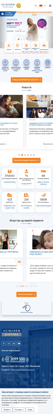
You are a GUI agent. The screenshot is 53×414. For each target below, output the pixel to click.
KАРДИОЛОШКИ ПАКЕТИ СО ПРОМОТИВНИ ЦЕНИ (34, 14)
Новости (8, 97)
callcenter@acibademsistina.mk (22, 370)
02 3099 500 (26, 51)
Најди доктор (26, 184)
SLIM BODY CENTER (26, 68)
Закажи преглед (9, 182)
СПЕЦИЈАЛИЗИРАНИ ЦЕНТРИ (26, 80)
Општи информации (43, 206)
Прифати (7, 410)
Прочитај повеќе (26, 144)
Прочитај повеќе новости (26, 160)
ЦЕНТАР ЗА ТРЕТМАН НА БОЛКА (5, 69)
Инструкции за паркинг (26, 207)
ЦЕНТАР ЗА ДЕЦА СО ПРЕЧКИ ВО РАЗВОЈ (16, 69)
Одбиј (30, 410)
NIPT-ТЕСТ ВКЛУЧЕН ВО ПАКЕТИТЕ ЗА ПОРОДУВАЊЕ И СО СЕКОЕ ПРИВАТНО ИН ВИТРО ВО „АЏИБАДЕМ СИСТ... (25, 124)
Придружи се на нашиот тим (9, 207)
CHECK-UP (48, 67)
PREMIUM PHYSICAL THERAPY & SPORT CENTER (37, 70)
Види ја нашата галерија (43, 183)
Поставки (19, 410)
